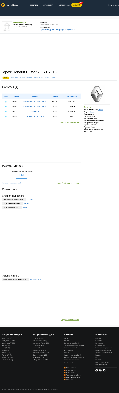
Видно (6, 96)
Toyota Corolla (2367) (40, 350)
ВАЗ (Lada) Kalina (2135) (41, 360)
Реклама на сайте (101, 364)
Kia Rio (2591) (37, 348)
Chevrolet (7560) (7, 360)
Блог (97, 357)
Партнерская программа (103, 348)
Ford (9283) (6, 348)
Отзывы (67, 353)
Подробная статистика (70, 320)
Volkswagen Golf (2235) (40, 357)
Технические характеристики (74, 345)
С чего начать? (100, 345)
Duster (92, 112)
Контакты (98, 360)
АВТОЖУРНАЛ (64, 5)
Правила (98, 355)
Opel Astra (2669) (38, 345)
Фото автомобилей (70, 348)
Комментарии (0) (58, 29)
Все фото (87, 107)
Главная (98, 338)
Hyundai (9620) (7, 345)
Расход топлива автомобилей (74, 357)
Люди (66, 338)
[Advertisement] (59, 51)
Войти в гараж (113, 5)
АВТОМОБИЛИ (48, 5)
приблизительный (21, 178)
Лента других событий (73, 375)
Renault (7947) (7, 355)
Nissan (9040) (6, 353)
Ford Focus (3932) (39, 338)
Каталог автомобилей (71, 343)
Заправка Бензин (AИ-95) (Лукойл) (34, 101)
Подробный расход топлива (68, 183)
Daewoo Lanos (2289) (40, 355)
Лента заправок (71, 368)
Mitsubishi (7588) (7, 357)
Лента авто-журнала (73, 377)
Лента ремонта (71, 370)
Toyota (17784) (7, 338)
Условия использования (103, 353)
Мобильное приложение (103, 350)
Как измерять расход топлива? (11, 183)
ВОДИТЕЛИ (34, 5)
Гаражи (66, 341)
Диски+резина (34, 111)
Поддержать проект (102, 362)
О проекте (98, 341)
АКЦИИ (76, 5)
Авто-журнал (68, 350)
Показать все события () (69, 123)
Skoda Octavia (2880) (40, 341)
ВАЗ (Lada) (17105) (8, 341)
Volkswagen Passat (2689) (41, 343)
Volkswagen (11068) (8, 343)
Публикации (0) (45, 29)
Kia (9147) (5, 350)
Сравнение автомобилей (72, 355)
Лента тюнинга (71, 373)
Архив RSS (69, 380)
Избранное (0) (70, 29)
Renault (100, 110)
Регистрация (99, 343)
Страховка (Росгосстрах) (35, 116)
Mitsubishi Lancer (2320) (41, 353)
